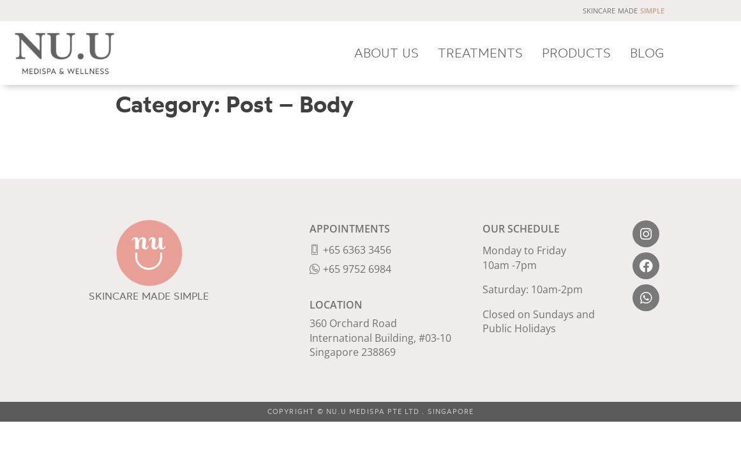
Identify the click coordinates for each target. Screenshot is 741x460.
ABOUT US (386, 53)
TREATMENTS (480, 53)
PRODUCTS (576, 53)
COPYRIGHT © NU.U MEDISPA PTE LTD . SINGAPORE (370, 411)
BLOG (647, 53)
